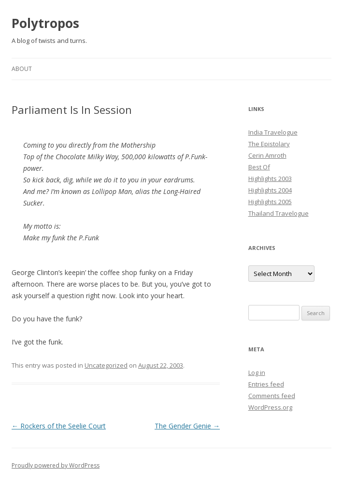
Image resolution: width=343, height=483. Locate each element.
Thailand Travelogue (278, 213)
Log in (256, 372)
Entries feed (266, 384)
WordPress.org (270, 407)
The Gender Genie (187, 425)
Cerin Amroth (267, 155)
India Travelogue (273, 132)
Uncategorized (106, 365)
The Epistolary (269, 143)
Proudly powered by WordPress (56, 465)
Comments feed (271, 395)
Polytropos (45, 23)
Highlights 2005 (270, 201)
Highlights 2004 (270, 190)
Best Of (259, 167)
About (22, 69)
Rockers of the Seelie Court (59, 425)
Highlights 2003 (270, 178)
